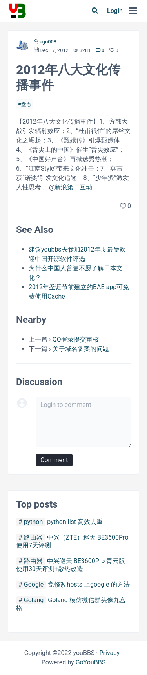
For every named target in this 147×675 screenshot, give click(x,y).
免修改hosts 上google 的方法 (88, 584)
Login (115, 10)
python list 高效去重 (75, 522)
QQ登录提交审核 (76, 339)
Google (34, 584)
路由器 (33, 537)
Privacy (109, 653)
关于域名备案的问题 (81, 349)
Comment (54, 460)
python (33, 522)
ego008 (48, 42)
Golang (34, 600)
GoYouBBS (91, 662)
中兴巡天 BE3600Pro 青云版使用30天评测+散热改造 (70, 564)
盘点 (26, 104)
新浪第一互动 (73, 187)
